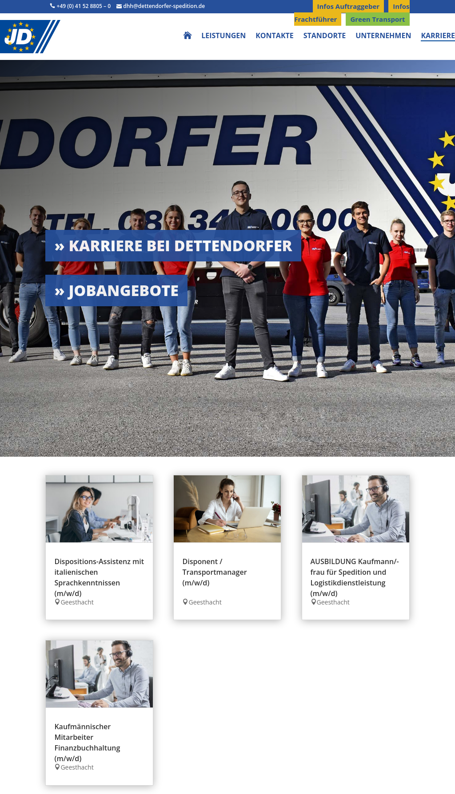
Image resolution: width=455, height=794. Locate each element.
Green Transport (377, 19)
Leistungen (223, 36)
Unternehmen (383, 36)
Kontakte (274, 36)
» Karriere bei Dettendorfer (173, 245)
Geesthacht (76, 602)
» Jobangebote (116, 290)
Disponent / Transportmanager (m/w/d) (214, 572)
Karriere (438, 36)
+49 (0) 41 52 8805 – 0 (80, 6)
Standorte (324, 36)
